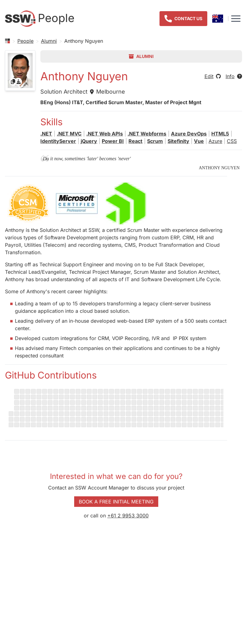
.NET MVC (69, 134)
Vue (199, 141)
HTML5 (220, 134)
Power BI (113, 141)
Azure (215, 141)
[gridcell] (20, 70)
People (25, 41)
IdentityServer (58, 141)
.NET (46, 134)
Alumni (49, 41)
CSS (232, 141)
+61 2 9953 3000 (128, 515)
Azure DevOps (189, 134)
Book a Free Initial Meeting (116, 501)
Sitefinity (178, 141)
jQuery (89, 141)
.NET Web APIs (104, 134)
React (135, 141)
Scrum (155, 141)
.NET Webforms (147, 134)
